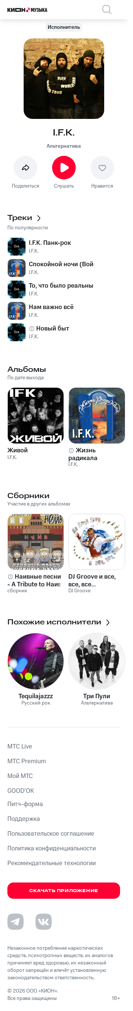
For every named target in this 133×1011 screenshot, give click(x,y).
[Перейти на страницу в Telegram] (15, 922)
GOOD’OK (20, 790)
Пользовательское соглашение (50, 833)
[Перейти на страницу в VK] (43, 922)
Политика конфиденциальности (51, 848)
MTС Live (19, 746)
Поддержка (23, 819)
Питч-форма (25, 804)
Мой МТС (20, 776)
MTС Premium (26, 761)
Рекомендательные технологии (51, 863)
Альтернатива (64, 146)
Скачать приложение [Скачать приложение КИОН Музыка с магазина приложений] (63, 891)
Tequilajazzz (35, 696)
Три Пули (96, 696)
